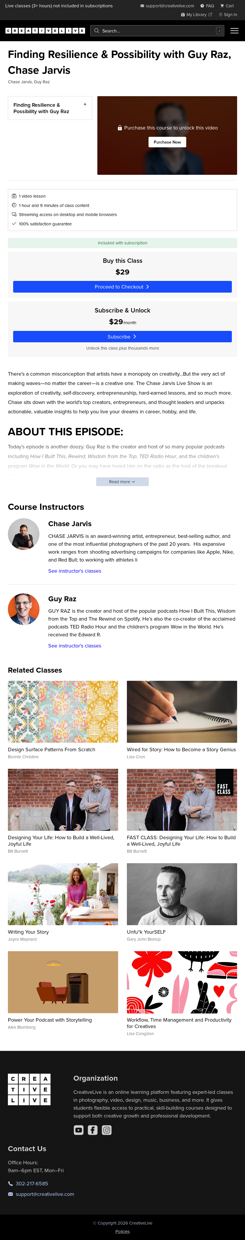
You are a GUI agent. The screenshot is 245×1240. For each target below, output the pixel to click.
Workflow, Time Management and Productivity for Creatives (179, 1023)
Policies (122, 1231)
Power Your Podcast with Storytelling (50, 1019)
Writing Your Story (28, 931)
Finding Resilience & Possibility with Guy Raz (41, 108)
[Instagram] (106, 1130)
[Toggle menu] (234, 30)
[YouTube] (78, 1130)
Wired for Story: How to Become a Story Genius (181, 749)
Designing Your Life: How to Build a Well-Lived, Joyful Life (61, 840)
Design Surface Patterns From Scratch (51, 749)
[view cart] (229, 6)
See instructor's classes (74, 570)
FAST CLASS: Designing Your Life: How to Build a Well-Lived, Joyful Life (181, 840)
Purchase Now (167, 142)
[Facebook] (92, 1130)
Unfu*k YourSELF (146, 931)
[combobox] (157, 30)
